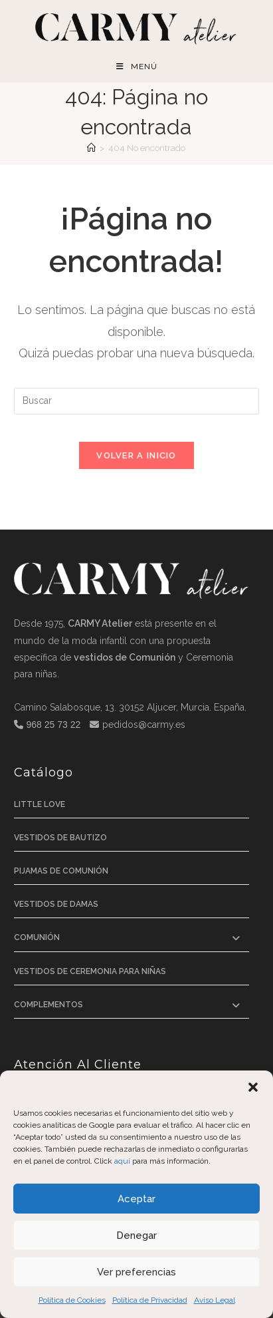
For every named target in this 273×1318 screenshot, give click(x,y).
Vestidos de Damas (56, 904)
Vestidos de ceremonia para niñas (90, 971)
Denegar (136, 1235)
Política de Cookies (72, 1300)
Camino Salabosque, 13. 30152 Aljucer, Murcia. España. (130, 707)
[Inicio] (91, 148)
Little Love (39, 804)
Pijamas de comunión (61, 871)
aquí (122, 1161)
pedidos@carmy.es (143, 724)
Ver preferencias (136, 1272)
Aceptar (136, 1199)
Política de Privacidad (149, 1300)
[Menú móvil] (137, 66)
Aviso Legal (214, 1300)
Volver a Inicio (136, 455)
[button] (253, 1087)
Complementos (48, 1004)
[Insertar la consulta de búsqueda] (137, 401)
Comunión (37, 937)
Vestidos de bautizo (60, 837)
